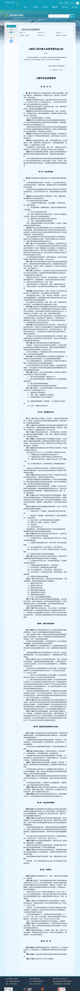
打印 (11, 38)
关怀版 (66, 3)
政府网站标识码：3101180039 (63, 982)
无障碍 (60, 3)
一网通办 (35, 7)
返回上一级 (11, 24)
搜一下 (72, 16)
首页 (25, 7)
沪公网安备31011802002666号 (62, 979)
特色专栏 (74, 7)
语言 (72, 3)
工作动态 (45, 7)
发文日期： (40, 33)
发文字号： (40, 31)
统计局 (27, 15)
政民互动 (65, 7)
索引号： (22, 31)
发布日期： (58, 33)
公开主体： (58, 31)
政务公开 (55, 7)
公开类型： (22, 33)
